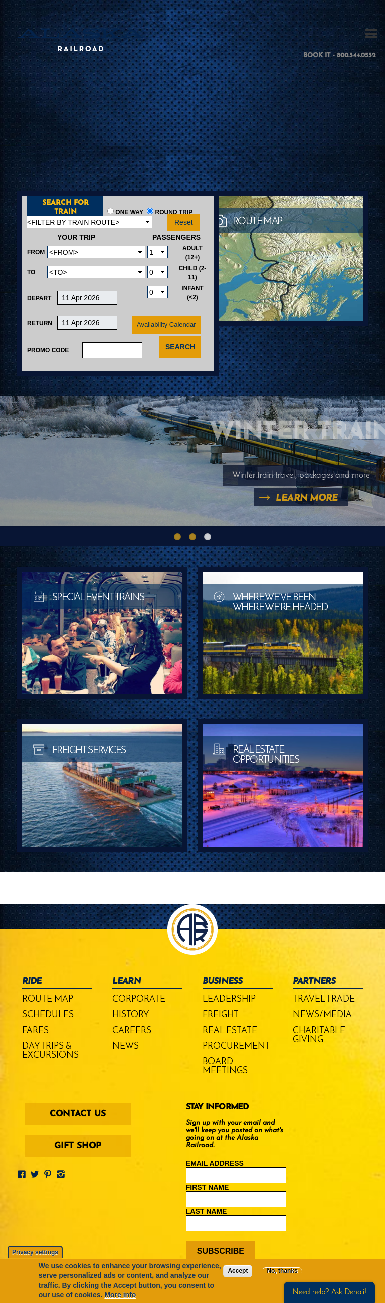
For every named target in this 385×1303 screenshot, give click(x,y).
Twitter (36, 1172)
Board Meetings (225, 1066)
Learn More (307, 498)
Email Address (215, 1163)
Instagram (62, 1172)
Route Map (47, 999)
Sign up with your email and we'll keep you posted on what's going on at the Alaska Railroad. (234, 1134)
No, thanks (282, 1270)
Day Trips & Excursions (50, 1051)
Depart (39, 298)
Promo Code (48, 350)
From (36, 252)
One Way (129, 212)
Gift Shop (77, 1146)
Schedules (48, 1015)
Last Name (206, 1211)
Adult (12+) (192, 253)
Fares (35, 1031)
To (31, 272)
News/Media (322, 1015)
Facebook (23, 1172)
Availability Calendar (166, 324)
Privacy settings (35, 1252)
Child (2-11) (193, 273)
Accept (238, 1270)
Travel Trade (324, 999)
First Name (207, 1187)
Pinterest (49, 1172)
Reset (183, 222)
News (125, 1046)
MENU (371, 33)
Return (39, 323)
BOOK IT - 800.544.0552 (339, 55)
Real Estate (230, 1031)
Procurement (236, 1046)
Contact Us (78, 1114)
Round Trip (174, 212)
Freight (221, 1015)
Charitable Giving (319, 1035)
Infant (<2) (192, 293)
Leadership (229, 999)
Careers (131, 1031)
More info (120, 1295)
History (130, 1015)
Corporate (138, 999)
